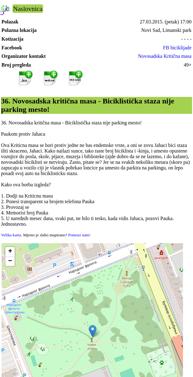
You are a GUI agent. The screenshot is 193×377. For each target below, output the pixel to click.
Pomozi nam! (79, 235)
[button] (92, 331)
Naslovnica (27, 8)
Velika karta (11, 235)
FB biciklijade (177, 47)
